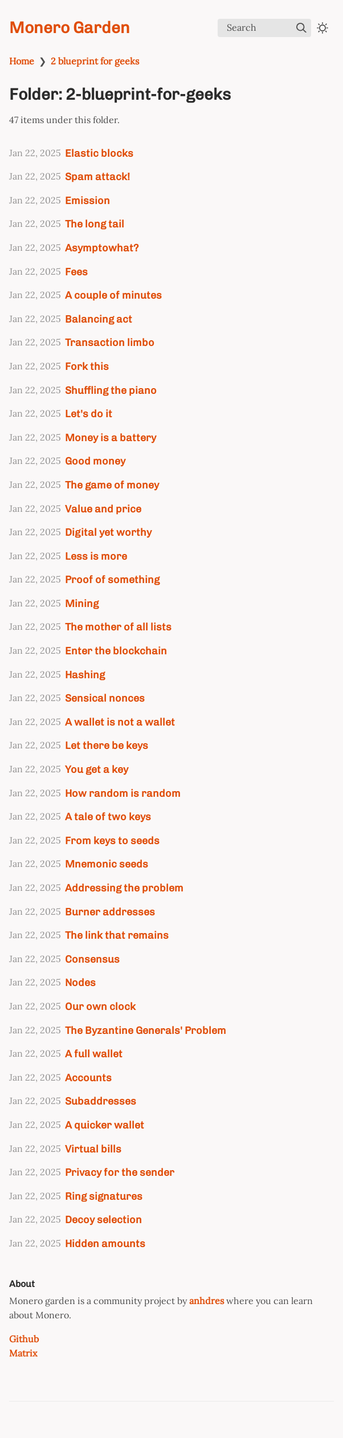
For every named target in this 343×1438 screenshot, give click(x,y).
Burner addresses (110, 912)
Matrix (23, 1353)
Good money (95, 461)
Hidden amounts (105, 1243)
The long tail (94, 224)
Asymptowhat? (101, 248)
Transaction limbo (109, 342)
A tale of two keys (108, 816)
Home (21, 61)
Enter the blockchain (116, 651)
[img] (301, 28)
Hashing (85, 675)
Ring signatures (103, 1196)
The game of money (112, 485)
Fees (76, 272)
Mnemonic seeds (106, 864)
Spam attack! (97, 176)
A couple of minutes (113, 295)
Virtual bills (93, 1149)
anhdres (206, 1300)
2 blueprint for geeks (95, 61)
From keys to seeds (112, 840)
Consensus (92, 959)
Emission (87, 200)
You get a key (96, 769)
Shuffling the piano (111, 390)
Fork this (87, 366)
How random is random (123, 793)
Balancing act (98, 319)
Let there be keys (106, 745)
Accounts (88, 1077)
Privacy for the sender (119, 1172)
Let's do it (88, 413)
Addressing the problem (124, 888)
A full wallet (93, 1054)
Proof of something (112, 579)
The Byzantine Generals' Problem (145, 1030)
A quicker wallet (104, 1125)
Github (24, 1339)
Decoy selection (103, 1219)
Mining (82, 603)
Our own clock (100, 1006)
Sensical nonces (105, 698)
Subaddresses (100, 1101)
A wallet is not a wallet (120, 722)
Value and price (103, 509)
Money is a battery (110, 437)
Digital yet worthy (108, 532)
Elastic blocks (99, 153)
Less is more (96, 556)
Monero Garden (69, 27)
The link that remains (117, 935)
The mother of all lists (118, 627)
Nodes (80, 982)
